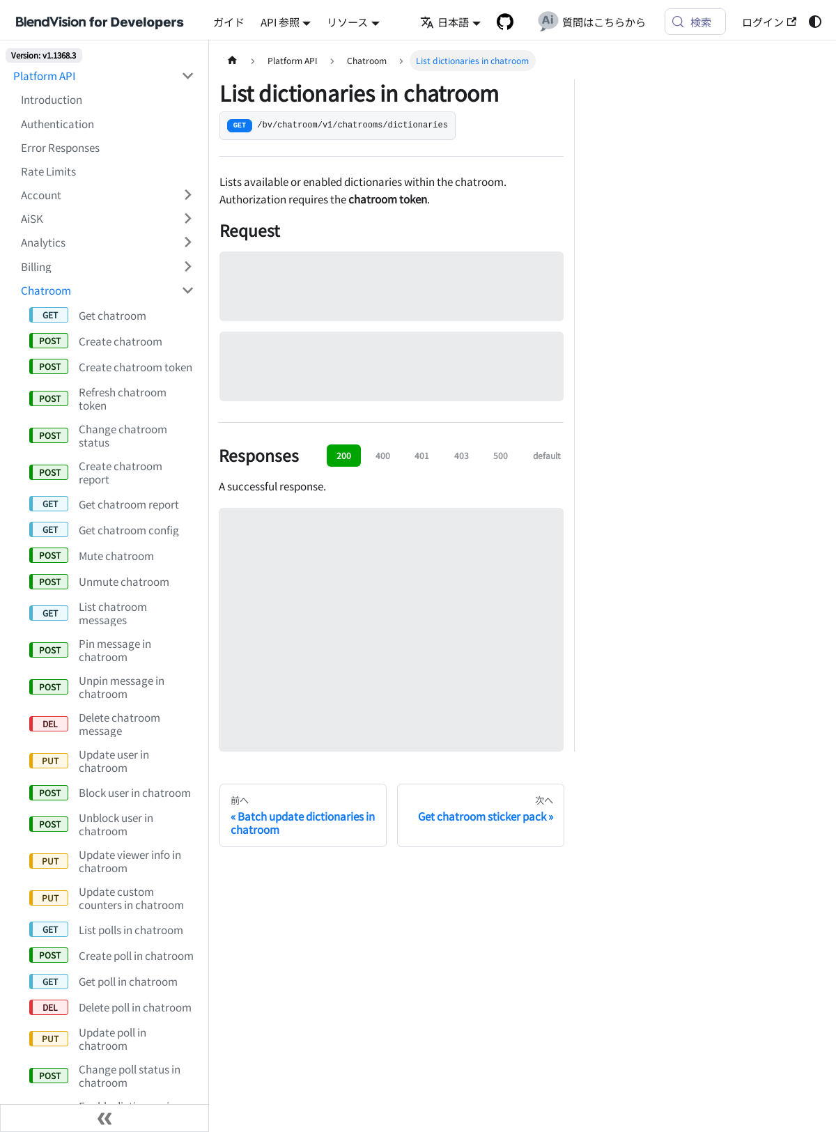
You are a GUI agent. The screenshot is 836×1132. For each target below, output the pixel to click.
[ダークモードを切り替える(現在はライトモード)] (814, 21)
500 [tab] (500, 455)
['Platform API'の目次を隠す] (187, 75)
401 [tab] (422, 455)
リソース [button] (347, 21)
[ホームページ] (232, 60)
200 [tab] (343, 455)
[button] (107, 194)
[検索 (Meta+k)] (695, 21)
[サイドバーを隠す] (104, 1118)
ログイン (769, 21)
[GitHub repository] (504, 21)
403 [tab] (461, 455)
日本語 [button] (444, 21)
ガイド (229, 21)
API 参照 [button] (280, 21)
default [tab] (547, 455)
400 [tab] (383, 455)
